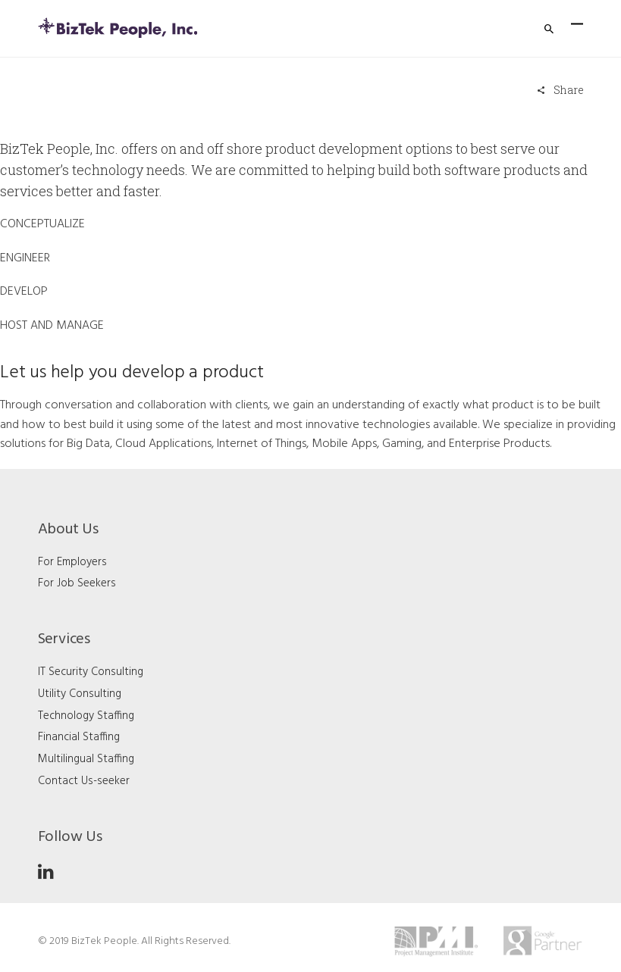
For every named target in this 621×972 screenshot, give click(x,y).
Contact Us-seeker (84, 781)
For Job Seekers (77, 583)
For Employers (72, 562)
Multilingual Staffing (86, 759)
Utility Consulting (79, 694)
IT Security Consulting (90, 672)
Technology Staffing (86, 716)
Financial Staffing (79, 737)
